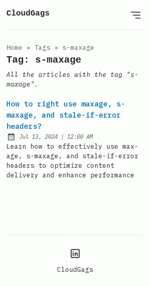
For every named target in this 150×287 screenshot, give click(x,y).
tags (42, 47)
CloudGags (28, 13)
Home (14, 47)
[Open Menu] (136, 14)
